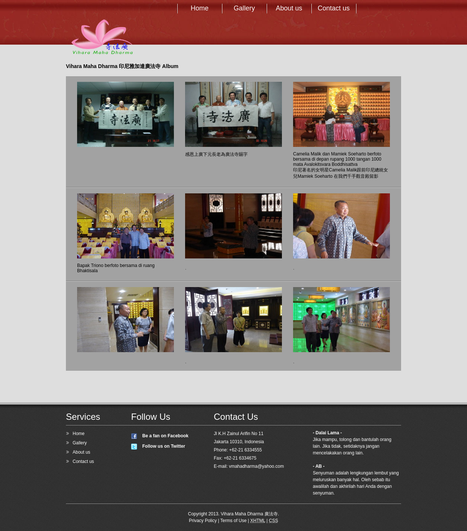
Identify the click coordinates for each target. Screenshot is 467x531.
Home (200, 8)
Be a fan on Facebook (165, 435)
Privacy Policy (203, 520)
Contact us (334, 8)
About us (289, 8)
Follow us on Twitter (163, 446)
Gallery (244, 8)
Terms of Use (233, 520)
